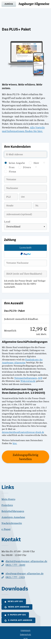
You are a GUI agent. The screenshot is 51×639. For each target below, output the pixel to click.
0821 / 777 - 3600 (15, 564)
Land (7, 221)
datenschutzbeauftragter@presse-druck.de (23, 432)
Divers (27, 167)
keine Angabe (17, 162)
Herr (36, 162)
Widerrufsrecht (28, 381)
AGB (40, 378)
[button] (8, 4)
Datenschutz (25, 635)
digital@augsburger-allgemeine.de (26, 561)
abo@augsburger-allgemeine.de (25, 573)
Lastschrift (25, 247)
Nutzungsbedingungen (25, 378)
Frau (11, 167)
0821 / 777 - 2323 (15, 577)
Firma (12, 171)
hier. (15, 443)
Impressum (25, 631)
